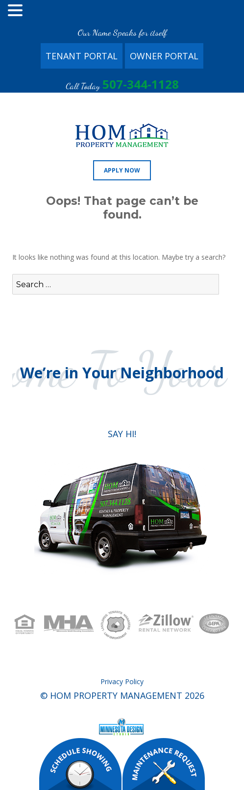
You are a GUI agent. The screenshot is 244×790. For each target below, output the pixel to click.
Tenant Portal (82, 56)
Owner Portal (164, 56)
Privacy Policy (122, 681)
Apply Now (122, 170)
